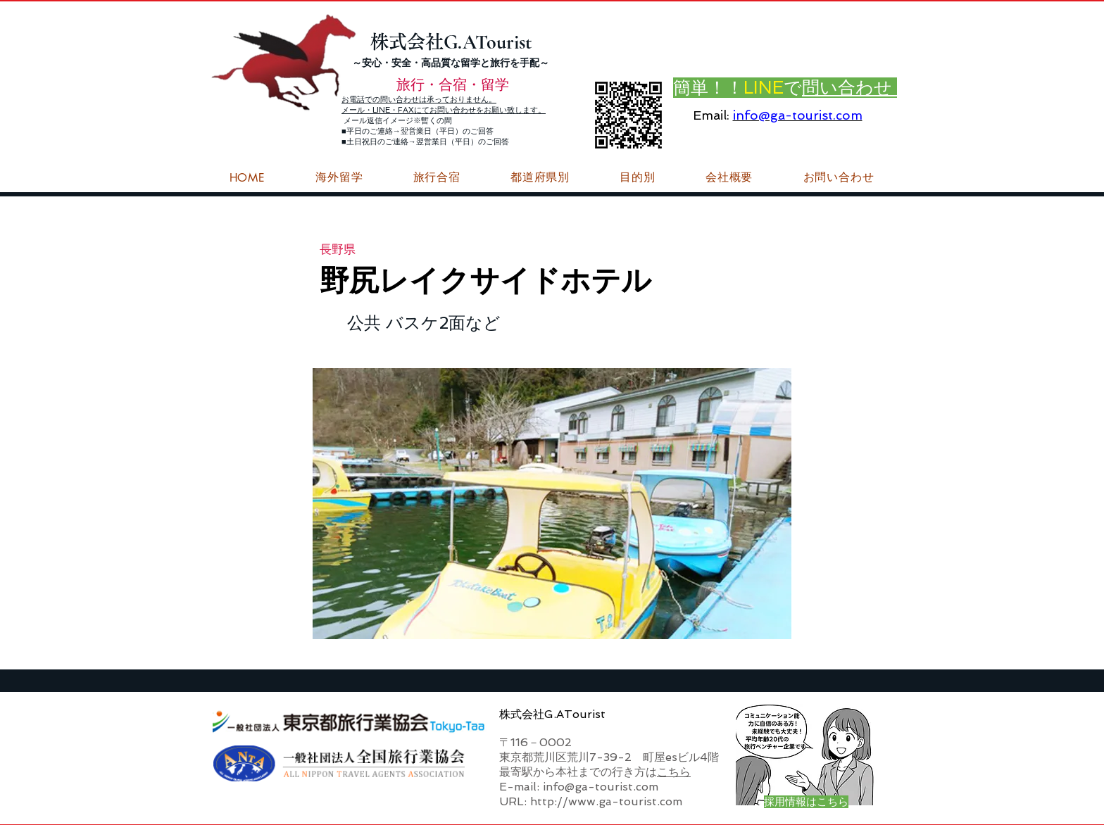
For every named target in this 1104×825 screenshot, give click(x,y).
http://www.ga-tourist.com (606, 801)
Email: (711, 115)
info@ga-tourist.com (797, 115)
